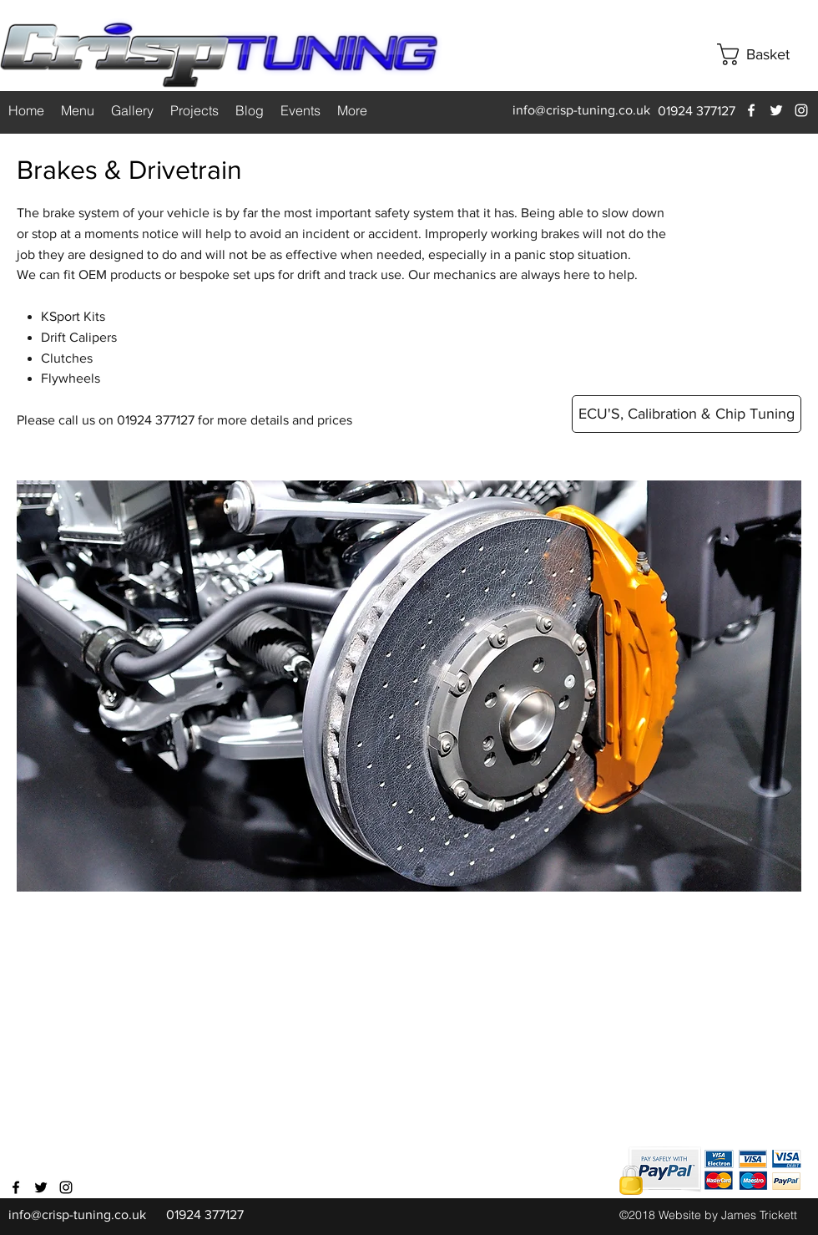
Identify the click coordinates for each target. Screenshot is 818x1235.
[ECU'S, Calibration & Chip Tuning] (686, 414)
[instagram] (801, 110)
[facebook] (751, 110)
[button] (766, 54)
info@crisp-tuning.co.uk (581, 110)
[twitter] (776, 110)
